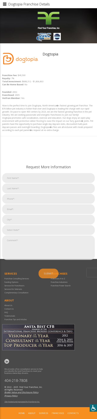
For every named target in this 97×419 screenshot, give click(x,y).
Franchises (58, 413)
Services (43, 413)
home (22, 413)
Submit (48, 312)
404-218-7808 (15, 380)
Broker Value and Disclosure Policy (21, 392)
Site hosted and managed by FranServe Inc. (22, 401)
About (31, 413)
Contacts (73, 413)
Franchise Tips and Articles (15, 319)
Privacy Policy (11, 395)
